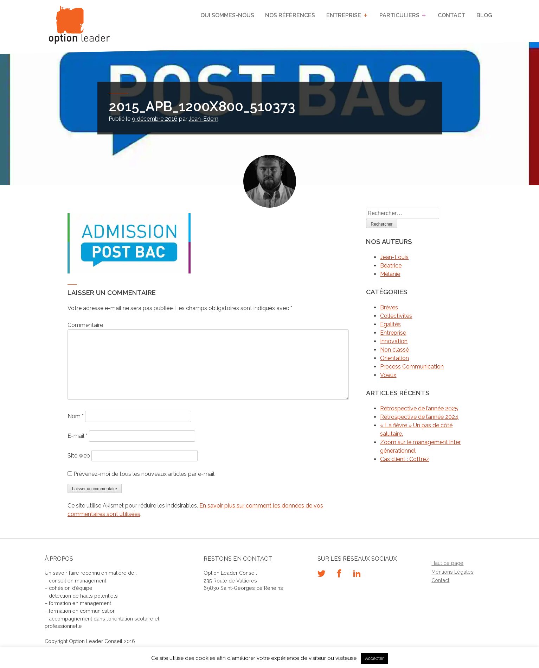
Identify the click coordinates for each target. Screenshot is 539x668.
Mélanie (390, 274)
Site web (79, 455)
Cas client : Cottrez (404, 459)
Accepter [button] (374, 658)
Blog (484, 15)
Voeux (388, 375)
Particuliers (399, 15)
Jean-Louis (394, 257)
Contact (452, 15)
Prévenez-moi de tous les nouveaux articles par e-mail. (144, 474)
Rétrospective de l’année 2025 (419, 408)
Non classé (394, 349)
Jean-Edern (203, 118)
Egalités (390, 324)
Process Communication (412, 366)
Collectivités (396, 316)
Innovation (394, 341)
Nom (76, 416)
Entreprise (343, 15)
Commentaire (85, 325)
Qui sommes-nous (228, 15)
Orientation (394, 358)
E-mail (78, 436)
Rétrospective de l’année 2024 (419, 417)
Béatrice (391, 265)
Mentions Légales (452, 572)
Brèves (389, 307)
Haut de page (447, 563)
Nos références (290, 15)
